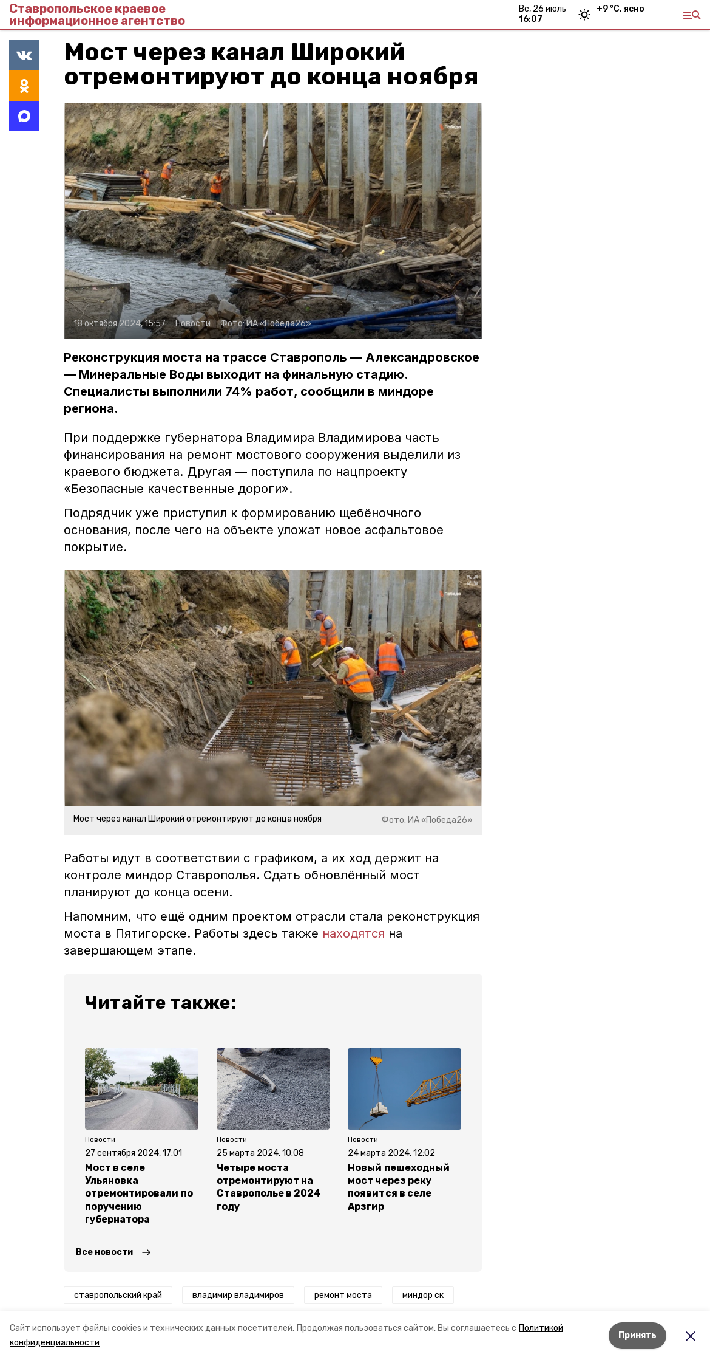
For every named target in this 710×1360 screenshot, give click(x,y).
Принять (637, 1335)
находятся (353, 933)
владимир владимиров (238, 1295)
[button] (273, 221)
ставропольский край (118, 1295)
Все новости (104, 1252)
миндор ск (423, 1295)
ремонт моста (343, 1295)
